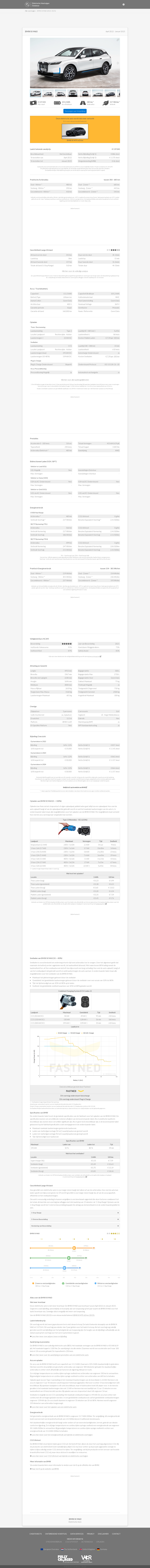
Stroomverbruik (54, 1542)
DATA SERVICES (76, 1534)
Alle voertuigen (30, 11)
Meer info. (88, 201)
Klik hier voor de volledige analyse (75, 271)
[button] (118, 40)
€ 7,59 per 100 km (112, 338)
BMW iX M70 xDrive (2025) (83, 1315)
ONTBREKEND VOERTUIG (56, 1534)
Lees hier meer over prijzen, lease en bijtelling (49, 1336)
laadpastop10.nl (100, 904)
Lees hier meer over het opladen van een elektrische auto (54, 1407)
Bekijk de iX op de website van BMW (74, 787)
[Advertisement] (75, 20)
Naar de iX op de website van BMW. (45, 1469)
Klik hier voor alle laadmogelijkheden (75, 380)
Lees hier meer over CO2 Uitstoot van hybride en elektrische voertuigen (60, 1456)
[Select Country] (123, 4)
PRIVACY (90, 1534)
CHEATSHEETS (36, 1534)
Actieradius (87, 1542)
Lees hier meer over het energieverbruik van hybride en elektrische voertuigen (62, 1435)
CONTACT (116, 1534)
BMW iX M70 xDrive (75, 132)
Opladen (100, 1542)
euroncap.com (95, 656)
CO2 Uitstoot (71, 1542)
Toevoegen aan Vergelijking (75, 111)
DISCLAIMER (103, 1534)
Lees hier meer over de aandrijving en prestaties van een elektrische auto (60, 1355)
